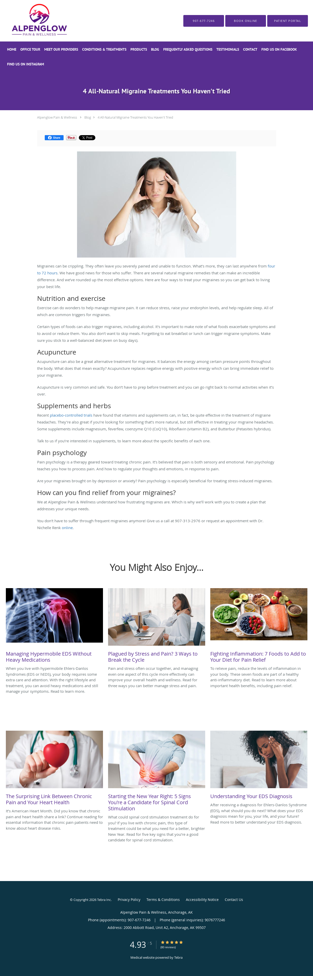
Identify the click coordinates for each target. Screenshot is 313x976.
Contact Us (234, 899)
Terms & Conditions (163, 899)
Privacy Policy (129, 899)
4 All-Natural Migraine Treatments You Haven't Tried (135, 117)
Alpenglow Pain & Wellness (57, 117)
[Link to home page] (28, 20)
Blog (87, 117)
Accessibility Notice (202, 899)
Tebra (178, 957)
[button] (245, 21)
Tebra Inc (104, 899)
